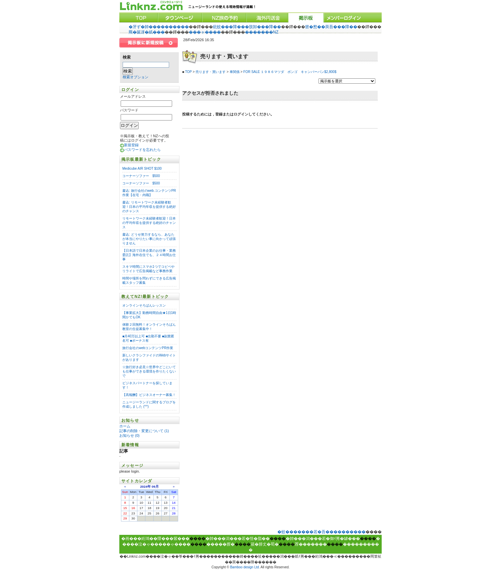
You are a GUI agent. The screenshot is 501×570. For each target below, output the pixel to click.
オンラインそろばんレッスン (144, 305)
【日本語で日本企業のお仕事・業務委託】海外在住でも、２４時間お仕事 (149, 255)
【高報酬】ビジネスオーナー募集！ (149, 395)
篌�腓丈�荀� (265, 544)
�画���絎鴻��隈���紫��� (155, 538)
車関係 (235, 72)
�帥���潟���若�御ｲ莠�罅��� (323, 538)
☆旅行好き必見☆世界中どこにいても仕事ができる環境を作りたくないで (149, 371)
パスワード (129, 110)
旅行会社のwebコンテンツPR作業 (147, 348)
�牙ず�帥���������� (159, 26)
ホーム (125, 426)
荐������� (311, 544)
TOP (188, 72)
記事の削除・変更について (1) (144, 431)
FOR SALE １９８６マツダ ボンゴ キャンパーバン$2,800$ (289, 72)
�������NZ (261, 32)
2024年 (145, 486)
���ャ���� (205, 32)
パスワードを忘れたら (142, 150)
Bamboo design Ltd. (245, 567)
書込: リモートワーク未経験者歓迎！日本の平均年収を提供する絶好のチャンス (149, 206)
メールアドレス (133, 96)
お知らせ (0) (129, 435)
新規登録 (131, 145)
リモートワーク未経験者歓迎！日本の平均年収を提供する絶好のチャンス (149, 223)
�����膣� (221, 544)
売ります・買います (211, 72)
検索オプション (135, 77)
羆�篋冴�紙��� (147, 32)
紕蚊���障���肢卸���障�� (247, 26)
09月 (155, 486)
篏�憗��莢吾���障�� (331, 26)
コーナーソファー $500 (141, 176)
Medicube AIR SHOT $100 (142, 168)
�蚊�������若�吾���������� (321, 532)
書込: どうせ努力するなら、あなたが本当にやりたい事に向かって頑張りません (149, 239)
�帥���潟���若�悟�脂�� (238, 538)
